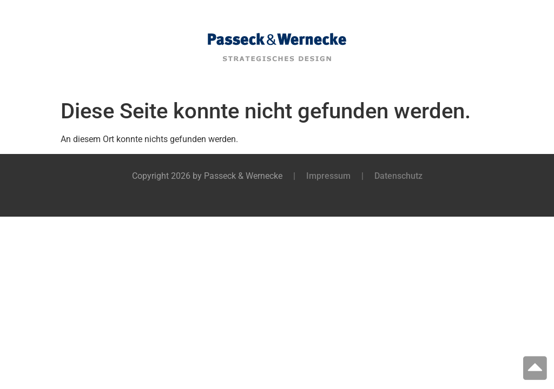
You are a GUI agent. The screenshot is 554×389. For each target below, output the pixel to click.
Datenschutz (398, 176)
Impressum (328, 176)
